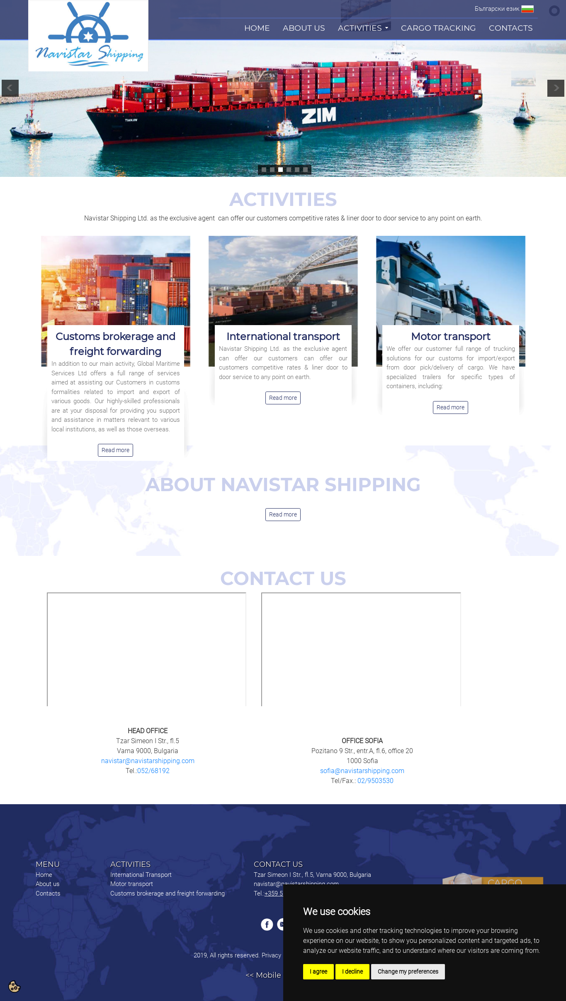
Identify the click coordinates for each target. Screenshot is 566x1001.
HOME (257, 28)
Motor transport (451, 336)
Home (44, 875)
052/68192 (153, 771)
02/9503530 (375, 781)
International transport (283, 336)
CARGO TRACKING (438, 28)
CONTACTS (511, 28)
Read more (115, 450)
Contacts (48, 893)
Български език (497, 8)
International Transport (141, 875)
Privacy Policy (280, 955)
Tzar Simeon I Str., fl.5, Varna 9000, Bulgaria (312, 875)
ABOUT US (304, 28)
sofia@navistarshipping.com (362, 771)
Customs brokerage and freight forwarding (167, 893)
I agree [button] (318, 971)
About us (48, 884)
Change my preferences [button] (408, 971)
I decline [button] (352, 971)
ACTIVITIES (360, 28)
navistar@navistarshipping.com (147, 761)
